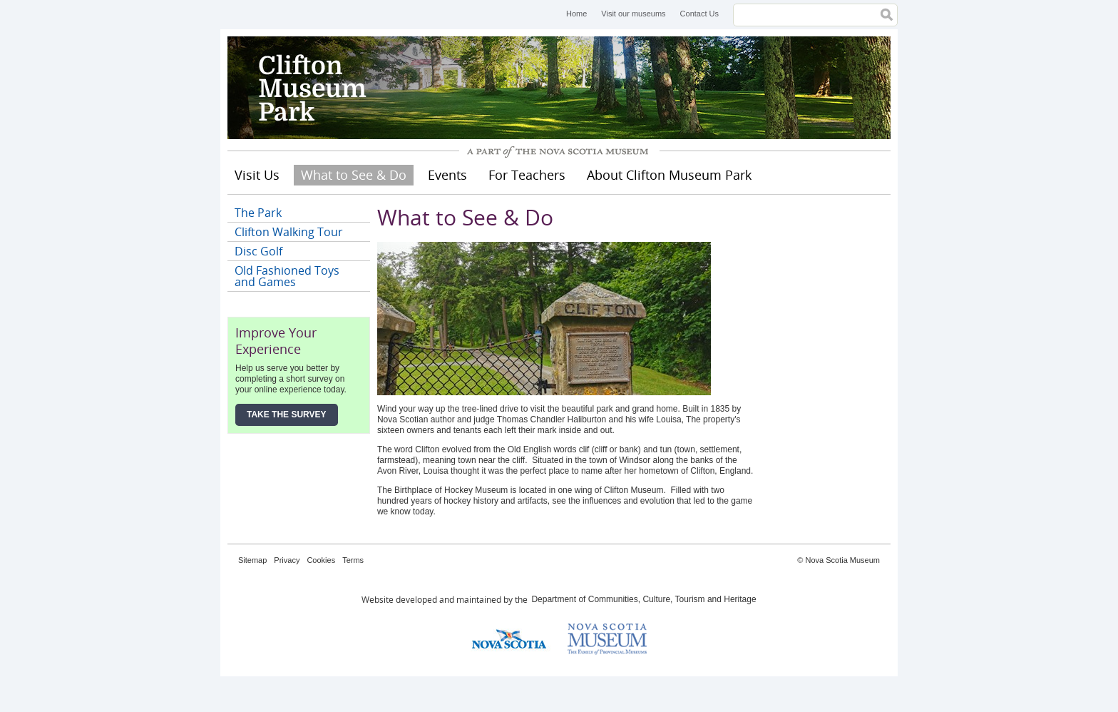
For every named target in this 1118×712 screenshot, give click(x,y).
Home (576, 13)
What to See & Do (353, 174)
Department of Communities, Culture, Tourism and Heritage (643, 599)
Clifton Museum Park (334, 87)
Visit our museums (633, 13)
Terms (353, 560)
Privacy (286, 560)
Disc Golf (258, 251)
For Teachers (526, 174)
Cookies (321, 560)
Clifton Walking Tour (289, 232)
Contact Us (699, 13)
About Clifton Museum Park (669, 174)
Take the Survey (287, 414)
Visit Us (257, 174)
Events (447, 174)
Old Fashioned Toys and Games (287, 276)
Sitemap (252, 560)
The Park (258, 212)
